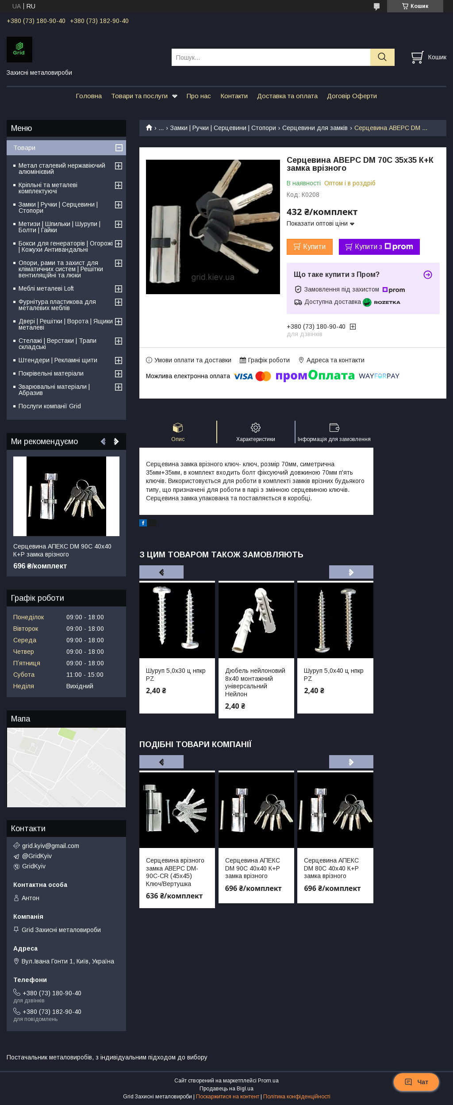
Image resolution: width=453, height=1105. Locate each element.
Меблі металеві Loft (46, 288)
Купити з (384, 247)
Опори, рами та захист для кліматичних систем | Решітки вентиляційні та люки (61, 269)
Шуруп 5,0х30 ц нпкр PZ (176, 674)
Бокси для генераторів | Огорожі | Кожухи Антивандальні (66, 246)
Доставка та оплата (287, 96)
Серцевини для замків (315, 127)
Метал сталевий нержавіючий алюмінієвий (62, 168)
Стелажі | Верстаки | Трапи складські (57, 343)
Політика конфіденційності (296, 1096)
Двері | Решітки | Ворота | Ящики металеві (66, 324)
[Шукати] (382, 57)
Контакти (234, 96)
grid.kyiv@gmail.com (50, 845)
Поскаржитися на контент (227, 1096)
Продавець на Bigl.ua (226, 1089)
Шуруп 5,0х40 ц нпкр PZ (334, 674)
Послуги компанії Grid (50, 406)
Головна (89, 96)
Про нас (199, 96)
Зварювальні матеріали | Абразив (54, 389)
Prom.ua (268, 1081)
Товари (24, 147)
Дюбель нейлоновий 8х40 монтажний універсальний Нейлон (255, 682)
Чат (416, 1082)
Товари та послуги (139, 96)
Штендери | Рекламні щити (58, 360)
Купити (314, 246)
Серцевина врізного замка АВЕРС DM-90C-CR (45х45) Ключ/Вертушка (175, 872)
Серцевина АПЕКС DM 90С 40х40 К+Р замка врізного (252, 868)
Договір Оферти (352, 96)
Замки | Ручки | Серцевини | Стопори (223, 127)
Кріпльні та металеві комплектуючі (48, 188)
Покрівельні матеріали (51, 373)
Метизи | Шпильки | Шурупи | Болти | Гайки (59, 227)
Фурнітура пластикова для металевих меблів (57, 304)
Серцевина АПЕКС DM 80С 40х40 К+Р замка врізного (331, 868)
